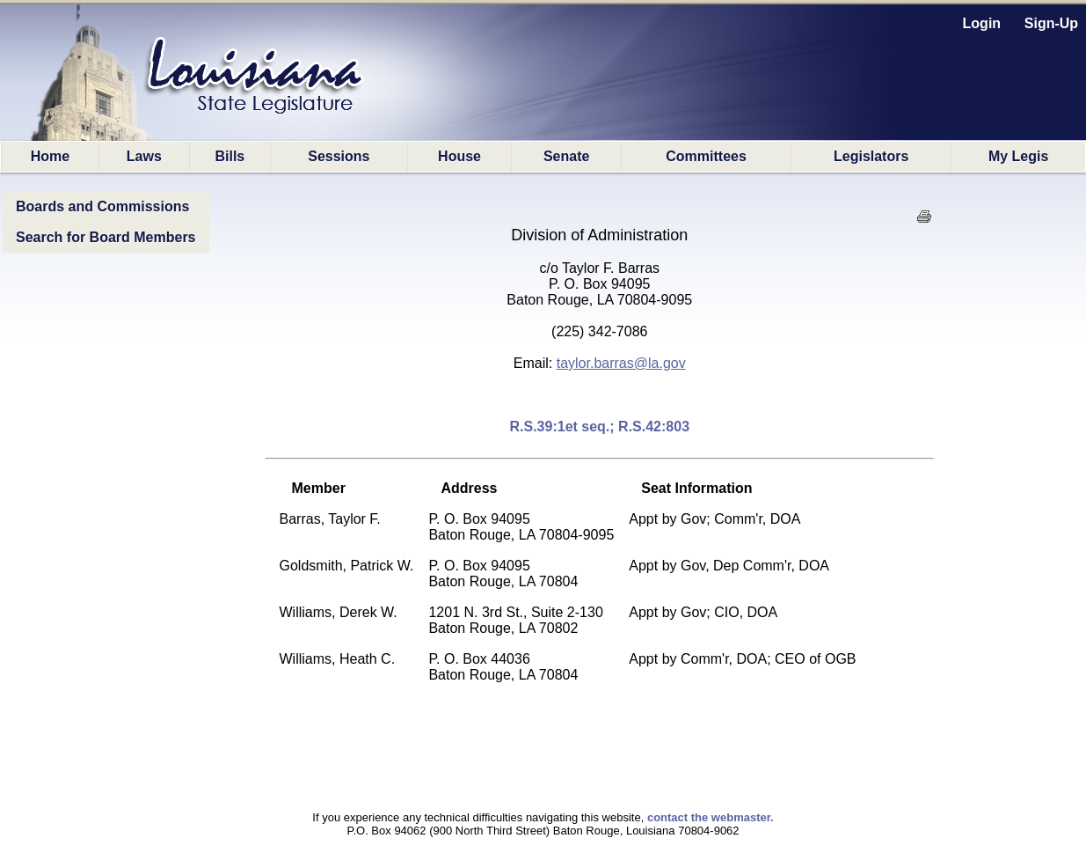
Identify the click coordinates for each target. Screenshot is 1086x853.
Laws (144, 156)
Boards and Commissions (102, 206)
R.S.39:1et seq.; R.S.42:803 (599, 426)
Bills (229, 156)
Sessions (338, 156)
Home (50, 156)
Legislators (871, 156)
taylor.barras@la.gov (621, 363)
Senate (566, 156)
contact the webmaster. (710, 817)
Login (982, 23)
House (459, 156)
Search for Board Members (106, 237)
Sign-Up (1051, 23)
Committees (706, 156)
